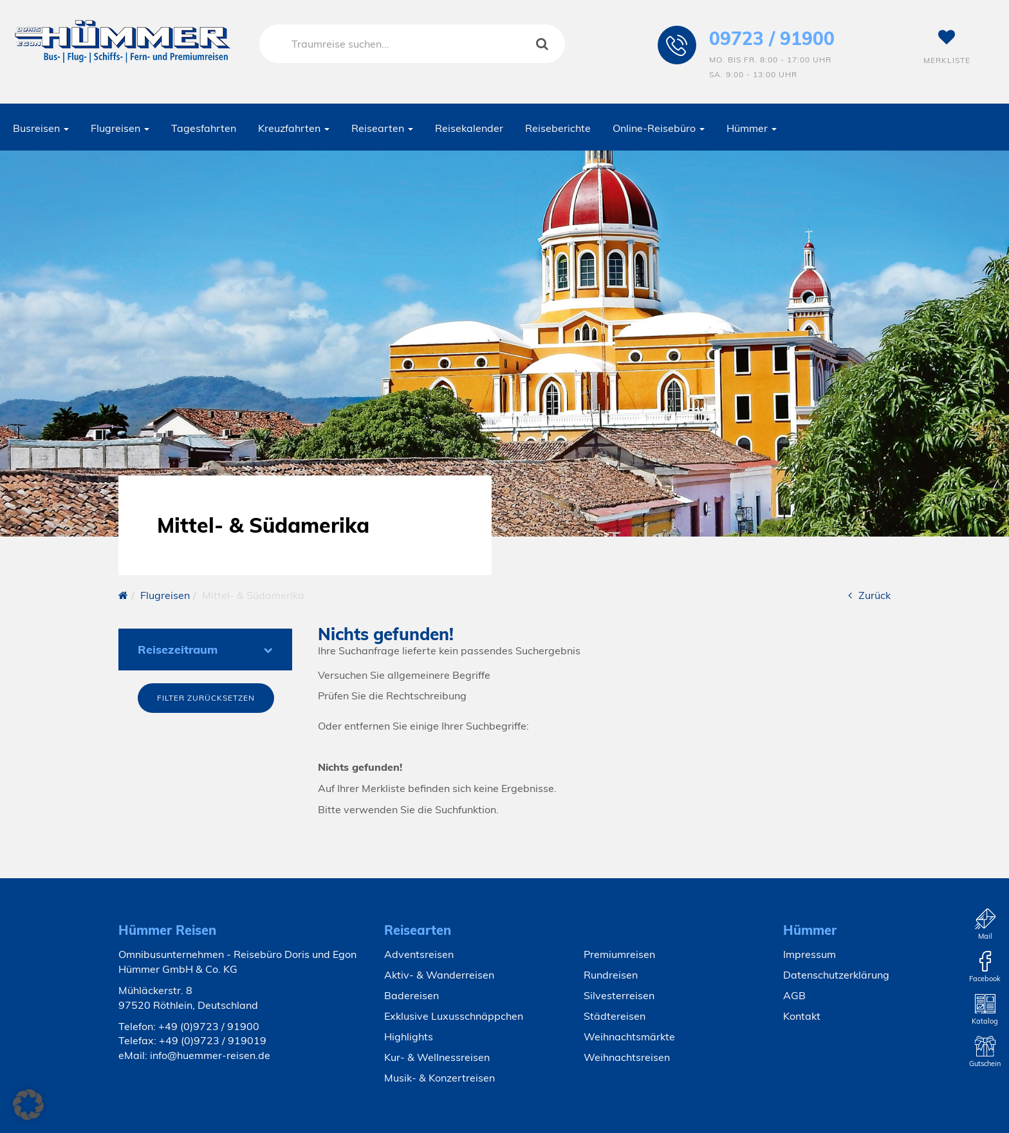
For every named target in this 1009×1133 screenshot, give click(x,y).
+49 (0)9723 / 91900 (208, 1026)
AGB (794, 995)
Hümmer (752, 128)
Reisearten (382, 128)
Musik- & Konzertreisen (439, 1077)
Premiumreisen (619, 954)
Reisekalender (469, 128)
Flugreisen (120, 128)
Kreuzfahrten (293, 128)
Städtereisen (614, 1015)
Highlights (408, 1036)
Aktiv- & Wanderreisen (439, 974)
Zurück (869, 595)
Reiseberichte (558, 128)
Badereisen (411, 995)
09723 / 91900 (772, 38)
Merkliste (946, 47)
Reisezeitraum (205, 649)
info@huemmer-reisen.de (210, 1055)
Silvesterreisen (619, 995)
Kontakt (801, 1015)
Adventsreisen (419, 954)
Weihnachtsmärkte (629, 1036)
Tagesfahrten (203, 128)
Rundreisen (611, 974)
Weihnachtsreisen (627, 1057)
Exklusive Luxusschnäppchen (453, 1015)
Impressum (809, 954)
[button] (28, 1104)
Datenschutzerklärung (836, 974)
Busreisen (41, 128)
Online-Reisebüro (659, 128)
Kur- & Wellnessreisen (437, 1057)
